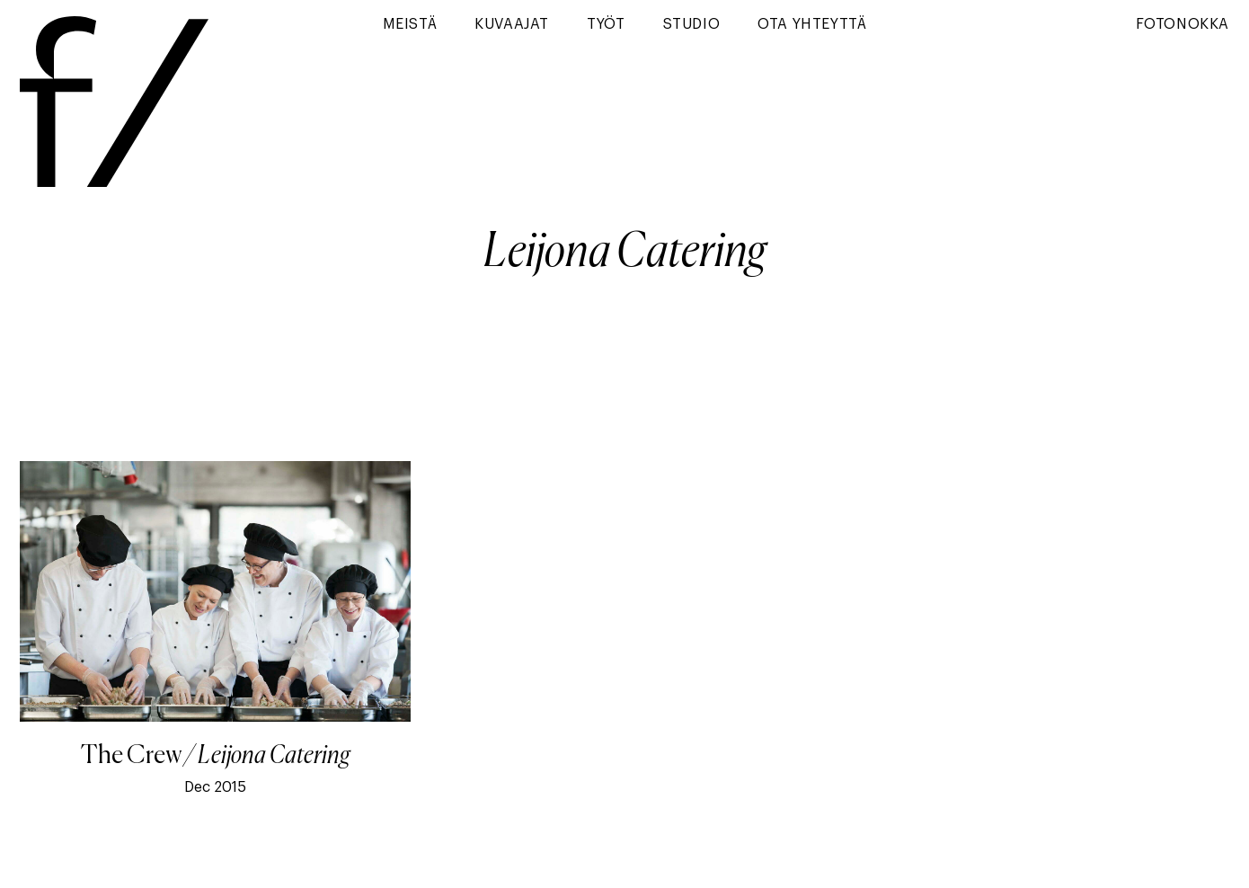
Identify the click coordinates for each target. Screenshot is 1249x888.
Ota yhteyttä (811, 24)
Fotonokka (1182, 24)
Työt (605, 24)
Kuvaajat (511, 24)
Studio (692, 24)
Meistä (410, 24)
